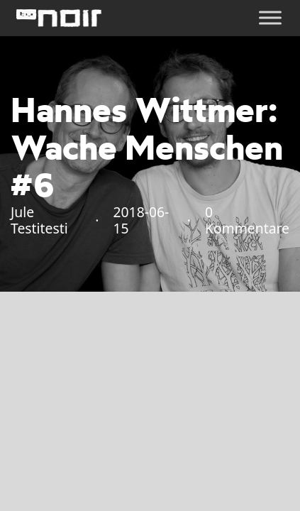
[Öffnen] (270, 18)
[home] (58, 18)
